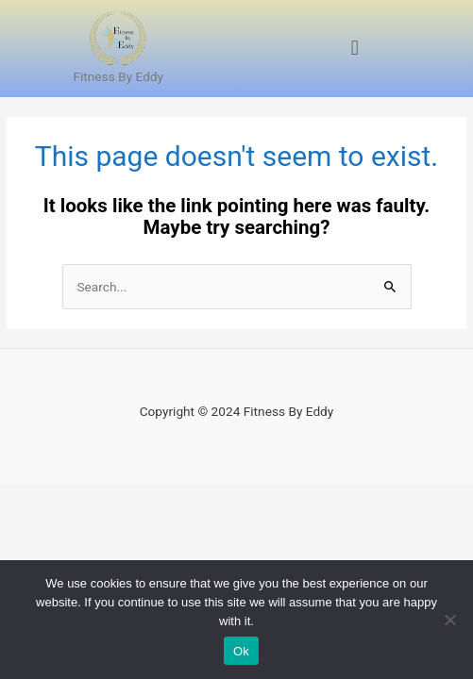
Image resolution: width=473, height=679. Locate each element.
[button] (354, 48)
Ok (241, 651)
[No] (449, 619)
